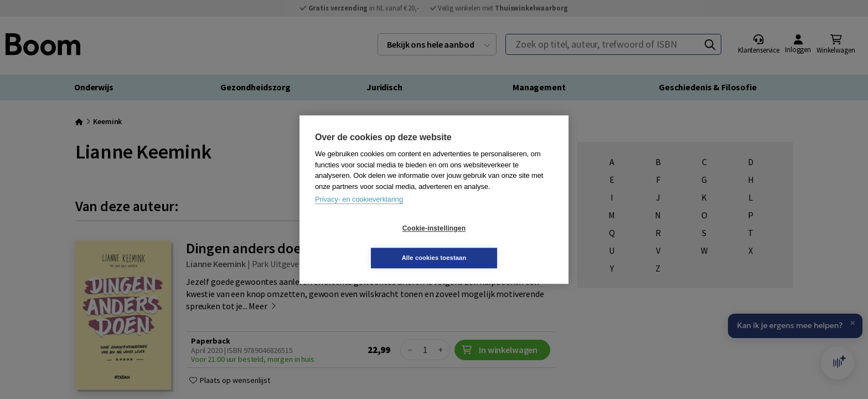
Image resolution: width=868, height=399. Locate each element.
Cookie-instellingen (368, 243)
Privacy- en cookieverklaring (359, 214)
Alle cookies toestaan (500, 242)
